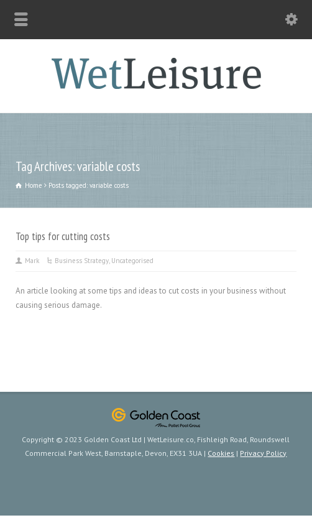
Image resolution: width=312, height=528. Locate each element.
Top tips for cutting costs (63, 236)
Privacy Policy (263, 453)
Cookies (221, 453)
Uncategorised (132, 260)
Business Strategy (82, 260)
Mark (32, 260)
